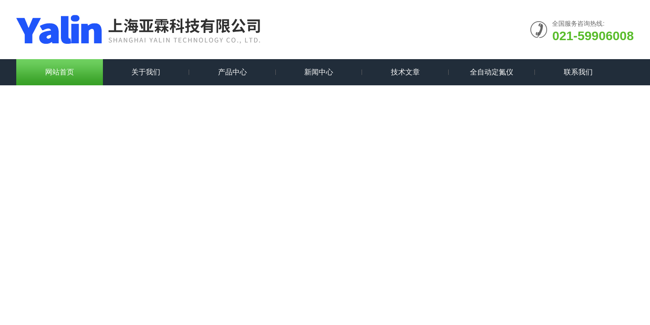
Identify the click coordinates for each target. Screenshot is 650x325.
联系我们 (578, 72)
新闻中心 (318, 72)
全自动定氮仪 (491, 72)
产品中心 (232, 72)
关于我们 (145, 72)
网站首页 (59, 72)
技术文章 (405, 72)
